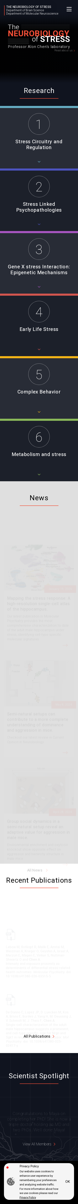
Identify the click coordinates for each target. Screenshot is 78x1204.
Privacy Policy (28, 1197)
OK (67, 1181)
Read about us (63, 50)
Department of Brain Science (25, 10)
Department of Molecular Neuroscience (32, 13)
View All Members (37, 1144)
